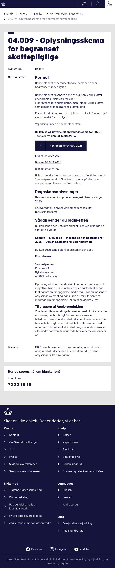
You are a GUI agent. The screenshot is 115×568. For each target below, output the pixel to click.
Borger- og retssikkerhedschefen (83, 471)
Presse (13, 456)
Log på (109, 3)
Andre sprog (70, 504)
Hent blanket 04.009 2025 (66, 145)
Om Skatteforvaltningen (23, 442)
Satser (67, 434)
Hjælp (23, 13)
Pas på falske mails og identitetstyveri (23, 506)
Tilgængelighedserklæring (25, 489)
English (67, 489)
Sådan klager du (73, 464)
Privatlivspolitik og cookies (25, 515)
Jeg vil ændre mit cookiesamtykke (30, 523)
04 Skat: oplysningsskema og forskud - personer (66, 13)
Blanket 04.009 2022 (48, 168)
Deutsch (68, 497)
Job (11, 449)
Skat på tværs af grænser (25, 471)
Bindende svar (71, 456)
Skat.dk (8, 13)
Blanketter (39, 13)
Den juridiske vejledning (77, 523)
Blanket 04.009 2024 (48, 155)
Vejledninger (70, 442)
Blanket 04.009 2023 (48, 162)
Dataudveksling (18, 497)
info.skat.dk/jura (73, 530)
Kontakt (14, 434)
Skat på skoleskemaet (23, 464)
